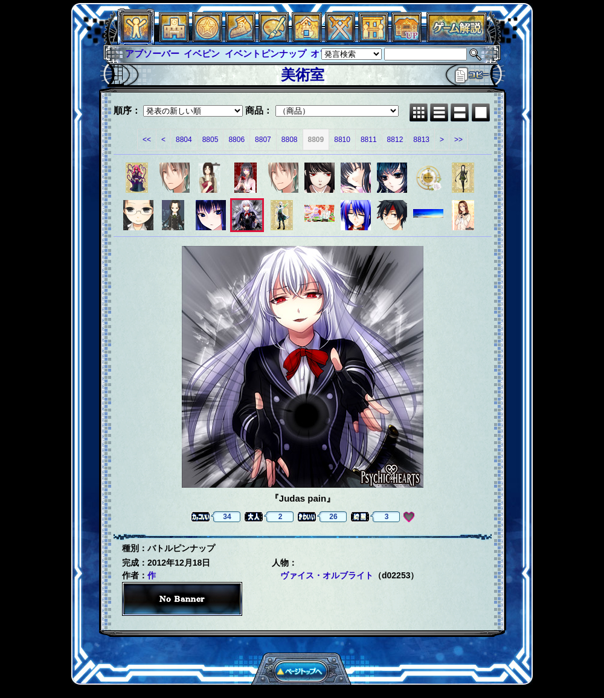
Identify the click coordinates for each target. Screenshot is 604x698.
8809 (316, 139)
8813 (421, 139)
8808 (289, 139)
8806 (236, 139)
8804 (184, 139)
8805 (210, 139)
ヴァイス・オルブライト (326, 575)
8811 (369, 139)
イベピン (202, 53)
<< (147, 139)
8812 (395, 139)
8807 (263, 139)
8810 (342, 139)
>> (458, 139)
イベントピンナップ (265, 53)
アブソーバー (152, 53)
